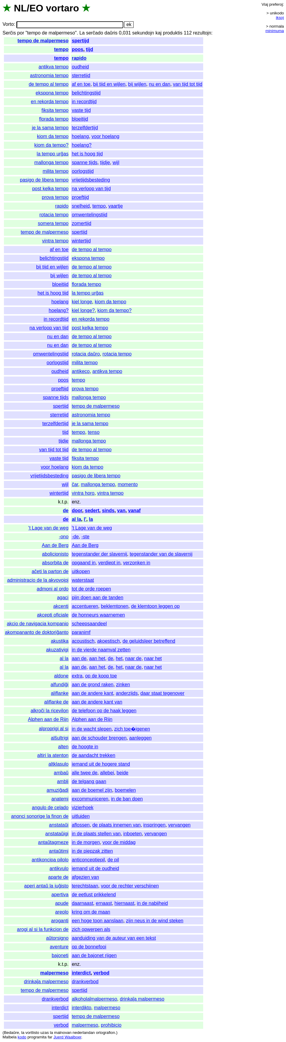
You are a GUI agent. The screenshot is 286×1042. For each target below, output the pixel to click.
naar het (153, 658)
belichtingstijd (86, 92)
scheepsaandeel (89, 623)
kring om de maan (91, 911)
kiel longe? (83, 310)
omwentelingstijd (89, 214)
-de (75, 536)
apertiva (59, 894)
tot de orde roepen (91, 588)
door (77, 510)
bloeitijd (80, 119)
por (20, 32)
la (91, 519)
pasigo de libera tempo (44, 179)
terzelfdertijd (85, 127)
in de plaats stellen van (96, 833)
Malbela (9, 1037)
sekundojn (143, 32)
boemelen (125, 790)
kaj (158, 32)
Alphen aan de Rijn (48, 719)
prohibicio (111, 1025)
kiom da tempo (52, 136)
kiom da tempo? (51, 145)
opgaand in (83, 562)
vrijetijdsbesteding (91, 179)
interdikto (81, 1007)
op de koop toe (101, 675)
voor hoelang (105, 136)
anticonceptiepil (88, 859)
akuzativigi (57, 649)
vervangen (179, 824)
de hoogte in (85, 746)
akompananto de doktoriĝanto (36, 632)
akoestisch (108, 641)
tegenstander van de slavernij (161, 554)
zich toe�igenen (132, 728)
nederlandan (84, 1032)
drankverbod (85, 981)
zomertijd (81, 223)
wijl (116, 162)
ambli (62, 781)
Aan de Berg (55, 545)
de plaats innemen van (116, 824)
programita (37, 1037)
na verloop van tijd (91, 188)
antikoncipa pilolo (50, 859)
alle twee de (84, 772)
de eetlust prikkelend (94, 894)
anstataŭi (58, 824)
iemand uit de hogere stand (101, 764)
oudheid (80, 66)
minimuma (275, 31)
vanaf (134, 510)
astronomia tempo (49, 75)
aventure (59, 946)
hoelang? (82, 145)
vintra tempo (55, 240)
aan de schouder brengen (99, 737)
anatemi (59, 798)
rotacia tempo (53, 214)
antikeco (81, 371)
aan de (79, 658)
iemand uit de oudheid (95, 868)
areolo (61, 911)
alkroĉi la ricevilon (49, 710)
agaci (62, 597)
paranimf (81, 632)
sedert (92, 510)
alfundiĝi (60, 684)
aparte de (58, 877)
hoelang (80, 136)
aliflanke (59, 693)
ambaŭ (61, 772)
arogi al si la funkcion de (43, 929)
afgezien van (85, 877)
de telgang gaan (89, 781)
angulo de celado (50, 807)
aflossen (81, 824)
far (50, 1037)
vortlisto (32, 1032)
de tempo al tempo (49, 84)
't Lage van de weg (48, 527)
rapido (79, 58)
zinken (123, 684)
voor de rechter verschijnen (130, 885)
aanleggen (140, 737)
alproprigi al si (53, 728)
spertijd (80, 40)
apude (62, 903)
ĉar (75, 484)
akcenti (60, 606)
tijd (89, 49)
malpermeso (54, 972)
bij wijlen (137, 84)
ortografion (105, 1032)
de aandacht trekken (93, 755)
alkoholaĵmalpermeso (94, 998)
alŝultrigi (59, 737)
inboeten (132, 833)
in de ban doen (127, 798)
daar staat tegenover (162, 693)
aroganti (59, 920)
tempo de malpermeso (42, 40)
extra (77, 675)
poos (77, 49)
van (121, 510)
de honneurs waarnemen (98, 614)
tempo (61, 49)
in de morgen (86, 842)
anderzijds (127, 693)
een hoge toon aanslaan (97, 920)
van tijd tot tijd (187, 84)
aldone (61, 675)
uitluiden (81, 816)
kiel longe (82, 301)
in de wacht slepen (92, 728)
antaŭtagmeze (53, 842)
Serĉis (9, 32)
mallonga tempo (51, 162)
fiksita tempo (54, 110)
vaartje (115, 206)
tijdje (105, 162)
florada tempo (53, 119)
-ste (85, 536)
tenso (94, 432)
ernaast (104, 903)
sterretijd (81, 75)
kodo (22, 1037)
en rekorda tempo (49, 101)
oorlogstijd (83, 171)
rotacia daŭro (86, 353)
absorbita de (55, 562)
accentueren (85, 606)
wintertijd (81, 240)
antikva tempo (54, 66)
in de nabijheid (152, 903)
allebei (107, 772)
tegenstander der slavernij (99, 554)
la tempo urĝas (52, 153)
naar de (133, 658)
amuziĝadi (57, 790)
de (66, 510)
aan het (97, 658)
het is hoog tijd (87, 153)
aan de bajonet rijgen (94, 955)
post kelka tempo (50, 188)
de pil (113, 859)
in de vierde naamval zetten (101, 649)
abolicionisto (55, 554)
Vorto (8, 24)
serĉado (94, 32)
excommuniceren (90, 798)
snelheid (81, 206)
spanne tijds (84, 162)
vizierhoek (82, 807)
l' (85, 519)
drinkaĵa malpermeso (46, 981)
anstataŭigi (56, 833)
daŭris (111, 32)
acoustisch (83, 641)
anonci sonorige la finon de (39, 816)
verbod (101, 972)
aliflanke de (56, 701)
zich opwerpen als (91, 929)
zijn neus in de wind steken (154, 920)
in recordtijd (84, 101)
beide (122, 772)
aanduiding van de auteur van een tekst (114, 938)
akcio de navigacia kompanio (37, 623)
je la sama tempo (50, 127)
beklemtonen (114, 606)
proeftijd (80, 197)
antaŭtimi (58, 851)
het (119, 658)
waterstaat (83, 580)
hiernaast (124, 903)
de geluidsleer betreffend (148, 641)
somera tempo (53, 223)
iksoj (280, 17)
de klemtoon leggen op (155, 606)
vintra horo (83, 493)
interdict (81, 972)
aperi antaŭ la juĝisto (46, 885)
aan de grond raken (92, 684)
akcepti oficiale (52, 614)
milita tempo (55, 171)
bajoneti (60, 955)
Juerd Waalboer (67, 1037)
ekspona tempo (52, 92)
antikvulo (59, 868)
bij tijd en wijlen (109, 84)
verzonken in (136, 562)
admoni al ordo (52, 588)
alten (63, 746)
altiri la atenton (52, 755)
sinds (108, 510)
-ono (63, 536)
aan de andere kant (92, 693)
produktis (172, 32)
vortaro (62, 8)
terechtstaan (85, 885)
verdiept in (109, 562)
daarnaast (82, 903)
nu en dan (159, 84)
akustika (59, 641)
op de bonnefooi (89, 946)
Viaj (264, 4)
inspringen (154, 824)
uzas (44, 1032)
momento (128, 484)
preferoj (276, 4)
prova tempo (55, 197)
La (82, 32)
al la (76, 519)
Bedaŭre (11, 1032)
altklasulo (58, 764)
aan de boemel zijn (92, 790)
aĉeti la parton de (50, 571)
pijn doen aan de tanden (97, 597)
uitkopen (81, 571)
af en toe (81, 84)
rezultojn (202, 32)
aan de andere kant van (97, 701)
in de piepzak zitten (92, 851)
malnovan (62, 1032)
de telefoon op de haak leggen (104, 710)
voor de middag (118, 842)
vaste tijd (81, 110)
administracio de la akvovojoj (38, 580)
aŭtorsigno (57, 938)
